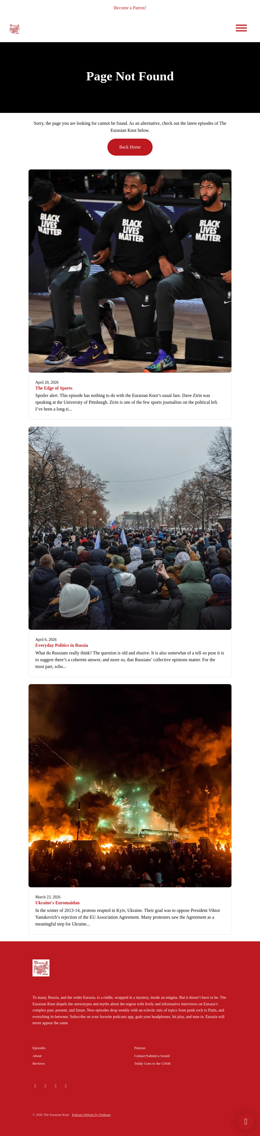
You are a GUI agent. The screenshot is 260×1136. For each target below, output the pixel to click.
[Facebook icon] (66, 1086)
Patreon (139, 1048)
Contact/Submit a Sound (152, 1056)
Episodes (39, 1048)
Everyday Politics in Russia (61, 645)
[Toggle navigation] (241, 29)
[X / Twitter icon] (55, 1086)
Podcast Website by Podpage (91, 1115)
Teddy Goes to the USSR (152, 1064)
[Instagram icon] (45, 1086)
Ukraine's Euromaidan (57, 902)
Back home (130, 147)
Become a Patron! (130, 7)
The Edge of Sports (53, 388)
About (37, 1056)
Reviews (38, 1064)
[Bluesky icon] (35, 1086)
